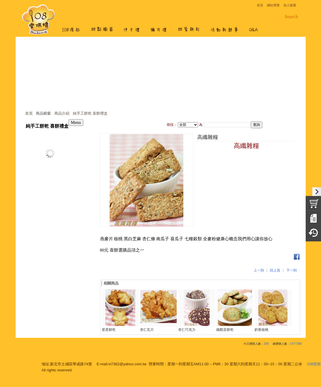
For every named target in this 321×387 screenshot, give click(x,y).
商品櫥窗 (43, 113)
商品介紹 (61, 113)
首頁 (29, 113)
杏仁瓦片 (147, 330)
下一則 (291, 270)
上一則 (259, 270)
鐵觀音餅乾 (225, 330)
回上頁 (275, 270)
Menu (76, 122)
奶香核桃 (261, 330)
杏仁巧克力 (186, 330)
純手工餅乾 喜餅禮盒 (90, 113)
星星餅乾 (109, 330)
